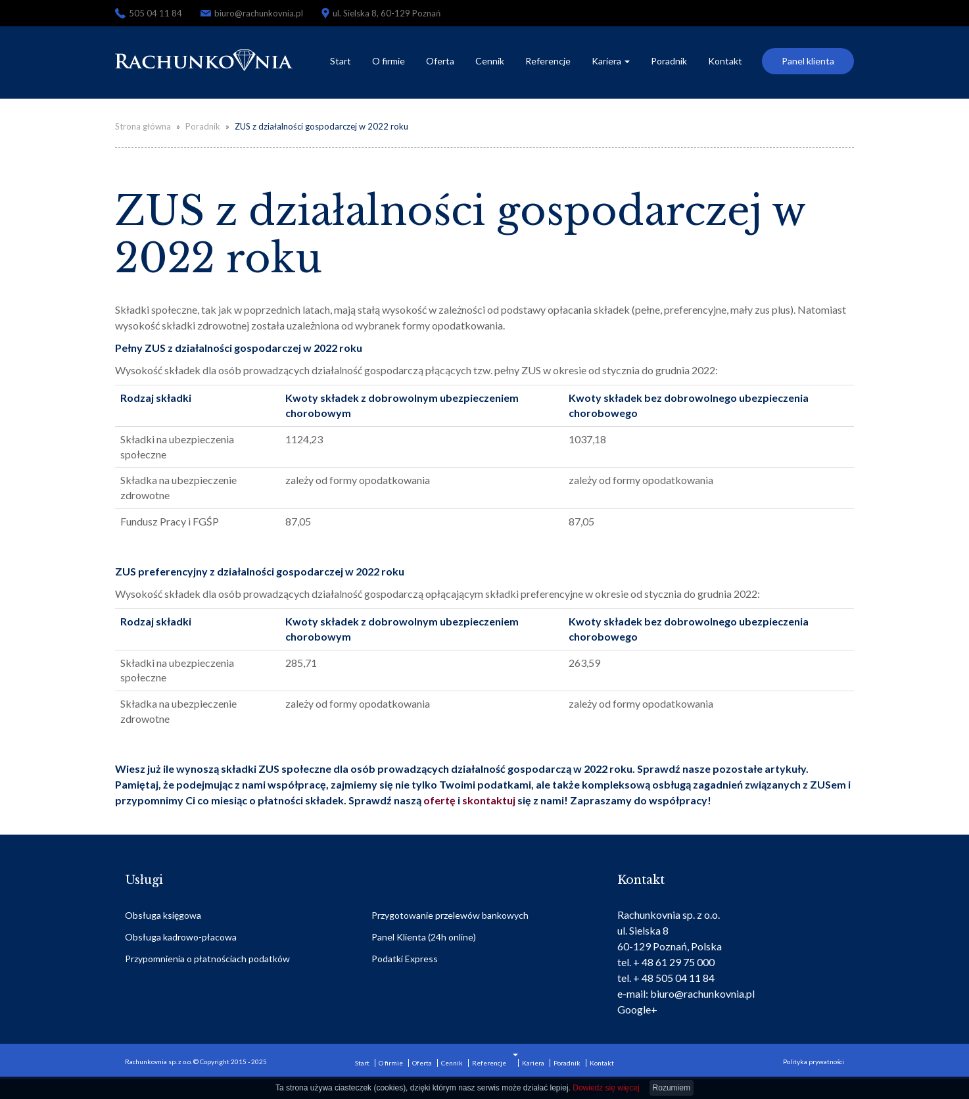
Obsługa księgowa (163, 915)
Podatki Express (404, 958)
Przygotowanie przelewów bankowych (450, 915)
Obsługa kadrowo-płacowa (181, 936)
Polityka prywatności (813, 1061)
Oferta (440, 60)
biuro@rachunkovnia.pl (258, 13)
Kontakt (725, 60)
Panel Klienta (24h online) (423, 936)
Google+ (637, 1009)
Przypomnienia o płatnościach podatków (207, 958)
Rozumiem (671, 1087)
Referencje (548, 60)
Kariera (611, 60)
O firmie (388, 60)
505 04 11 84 (155, 13)
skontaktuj (488, 800)
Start (340, 60)
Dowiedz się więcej (606, 1087)
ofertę (440, 800)
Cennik (489, 60)
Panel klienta (808, 60)
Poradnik (669, 60)
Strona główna (143, 126)
